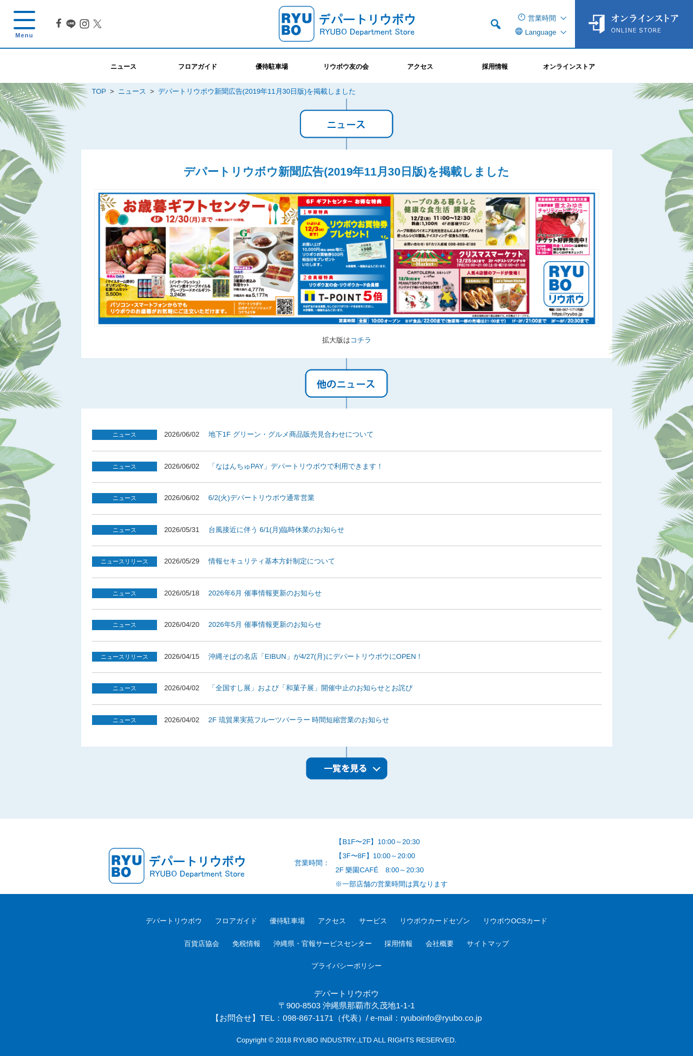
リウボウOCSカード (515, 921)
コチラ (360, 340)
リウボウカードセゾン (435, 921)
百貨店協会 (201, 944)
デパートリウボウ (174, 921)
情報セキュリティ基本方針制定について (271, 561)
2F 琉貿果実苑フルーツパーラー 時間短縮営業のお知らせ (298, 720)
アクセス (332, 921)
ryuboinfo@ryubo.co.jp (441, 1017)
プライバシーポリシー (346, 966)
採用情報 (398, 944)
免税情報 (246, 944)
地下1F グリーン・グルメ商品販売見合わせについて (291, 434)
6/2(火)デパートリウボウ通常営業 (261, 498)
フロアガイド (236, 921)
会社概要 (440, 944)
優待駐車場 (287, 921)
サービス (373, 921)
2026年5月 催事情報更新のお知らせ (265, 624)
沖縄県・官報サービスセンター (322, 944)
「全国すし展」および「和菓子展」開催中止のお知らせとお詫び (310, 688)
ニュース (132, 91)
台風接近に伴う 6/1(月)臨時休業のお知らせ (276, 530)
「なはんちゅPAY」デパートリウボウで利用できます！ (295, 466)
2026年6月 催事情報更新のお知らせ (265, 593)
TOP (99, 91)
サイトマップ (488, 944)
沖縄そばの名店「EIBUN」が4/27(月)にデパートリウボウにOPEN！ (315, 656)
